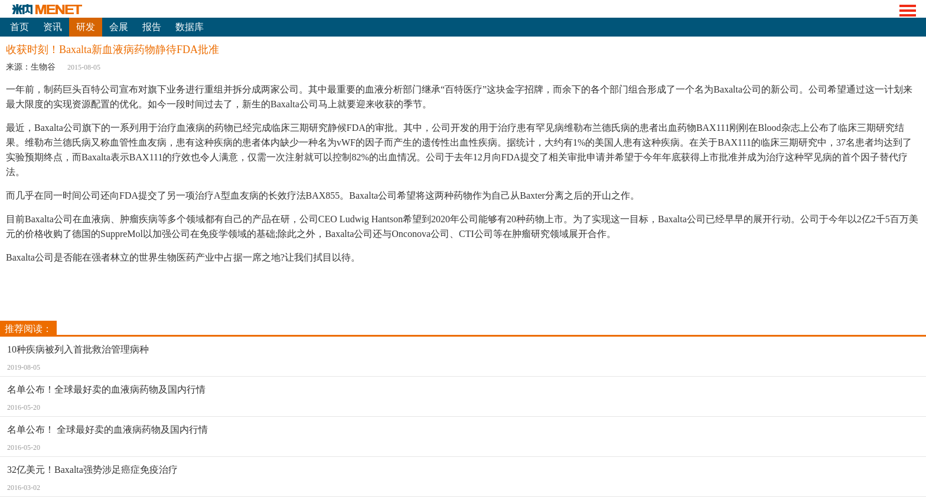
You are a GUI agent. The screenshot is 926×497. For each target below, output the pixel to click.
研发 (85, 27)
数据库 (189, 27)
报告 (151, 27)
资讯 (52, 27)
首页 (19, 27)
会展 (118, 27)
